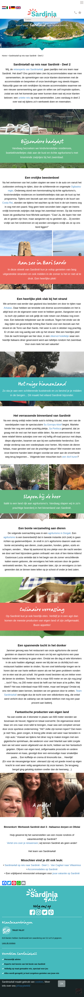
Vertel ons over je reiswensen (22, 843)
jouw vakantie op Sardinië (66, 873)
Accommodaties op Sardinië (43, 869)
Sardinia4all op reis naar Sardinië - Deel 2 (26, 56)
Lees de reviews (8, 943)
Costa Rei (7, 202)
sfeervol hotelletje (59, 336)
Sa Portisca (55, 428)
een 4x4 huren (70, 456)
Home (4, 56)
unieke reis (24, 97)
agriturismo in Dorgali (59, 533)
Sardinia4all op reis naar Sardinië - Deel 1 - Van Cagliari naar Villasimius (43, 865)
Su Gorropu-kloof (53, 424)
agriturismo (9, 537)
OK (61, 983)
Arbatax (8, 308)
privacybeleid (23, 985)
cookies (39, 982)
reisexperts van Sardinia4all (28, 69)
